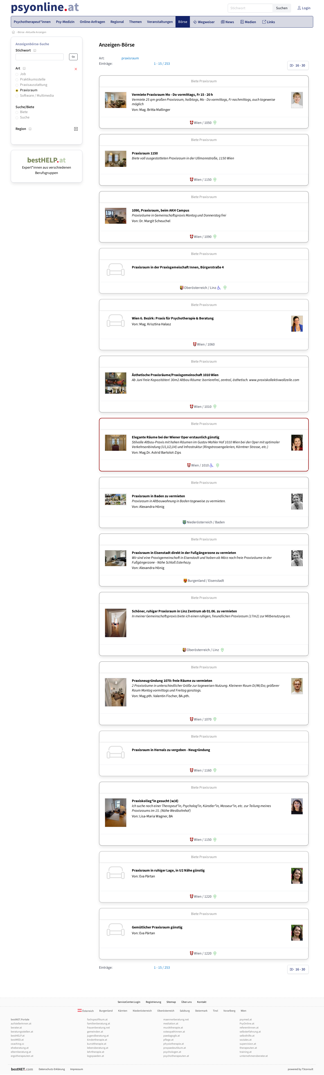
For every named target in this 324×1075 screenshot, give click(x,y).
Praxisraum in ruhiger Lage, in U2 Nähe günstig (168, 870)
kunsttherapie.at (96, 1044)
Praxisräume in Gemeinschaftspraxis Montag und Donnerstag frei (179, 215)
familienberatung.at (98, 1024)
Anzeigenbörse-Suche (32, 44)
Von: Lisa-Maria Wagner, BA (152, 816)
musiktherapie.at (173, 1028)
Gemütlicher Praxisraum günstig (157, 927)
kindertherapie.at (97, 1040)
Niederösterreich (142, 1011)
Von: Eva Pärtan (143, 876)
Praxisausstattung (33, 84)
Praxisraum (28, 90)
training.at (246, 1052)
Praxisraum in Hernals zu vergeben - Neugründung (171, 749)
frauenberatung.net (98, 1028)
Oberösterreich (165, 1011)
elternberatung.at (21, 1052)
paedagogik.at (171, 1036)
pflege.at (168, 1040)
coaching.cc (17, 1044)
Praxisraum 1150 (145, 153)
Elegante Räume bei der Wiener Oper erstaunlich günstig (175, 437)
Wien (243, 1011)
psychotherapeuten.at (176, 1056)
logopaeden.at (95, 1056)
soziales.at (246, 1040)
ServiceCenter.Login (129, 1002)
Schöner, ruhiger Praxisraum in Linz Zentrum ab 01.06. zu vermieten (184, 611)
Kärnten (122, 1011)
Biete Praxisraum (204, 81)
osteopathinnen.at (174, 1032)
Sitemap (171, 1002)
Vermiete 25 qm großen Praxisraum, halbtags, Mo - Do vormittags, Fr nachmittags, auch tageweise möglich (203, 102)
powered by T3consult (300, 1069)
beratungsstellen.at (22, 1032)
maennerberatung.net (176, 1019)
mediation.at (170, 1024)
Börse (21, 32)
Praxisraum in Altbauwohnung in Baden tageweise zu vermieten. (179, 501)
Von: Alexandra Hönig (148, 506)
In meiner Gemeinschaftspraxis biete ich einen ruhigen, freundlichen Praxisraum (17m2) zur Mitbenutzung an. (211, 616)
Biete (24, 111)
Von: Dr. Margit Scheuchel (151, 221)
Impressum (76, 1069)
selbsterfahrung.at (250, 1032)
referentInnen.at (249, 1028)
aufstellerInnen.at (21, 1024)
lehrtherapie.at (95, 1052)
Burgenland (106, 1011)
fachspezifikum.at (97, 1019)
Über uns (186, 1002)
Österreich (86, 1011)
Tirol (215, 1011)
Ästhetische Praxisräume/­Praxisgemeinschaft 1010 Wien (175, 374)
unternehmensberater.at (254, 1056)
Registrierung (153, 1002)
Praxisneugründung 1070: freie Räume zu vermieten (172, 680)
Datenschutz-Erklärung (52, 1069)
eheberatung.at (20, 1048)
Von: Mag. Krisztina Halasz (151, 324)
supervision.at (248, 1044)
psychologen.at (172, 1052)
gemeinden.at (95, 1032)
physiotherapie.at (173, 1044)
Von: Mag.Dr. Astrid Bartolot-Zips (156, 452)
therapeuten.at (248, 1048)
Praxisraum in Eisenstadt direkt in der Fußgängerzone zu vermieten (184, 552)
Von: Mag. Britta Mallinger (151, 109)
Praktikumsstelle (32, 79)
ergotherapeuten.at (22, 1056)
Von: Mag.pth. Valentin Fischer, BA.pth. (161, 696)
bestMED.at (17, 1040)
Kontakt (201, 1002)
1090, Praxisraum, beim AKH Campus (160, 210)
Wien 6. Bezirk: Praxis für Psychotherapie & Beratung (173, 318)
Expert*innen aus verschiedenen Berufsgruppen (46, 167)
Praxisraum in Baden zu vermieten (158, 496)
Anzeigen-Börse (117, 45)
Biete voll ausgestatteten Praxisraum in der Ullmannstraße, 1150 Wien (183, 158)
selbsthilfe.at (247, 1036)
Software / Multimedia (37, 95)
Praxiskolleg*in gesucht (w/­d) (155, 800)
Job (23, 73)
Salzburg (185, 1011)
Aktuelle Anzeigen (36, 32)
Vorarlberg (229, 1011)
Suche (24, 117)
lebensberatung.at (97, 1048)
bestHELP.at (18, 1036)
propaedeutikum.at (174, 1048)
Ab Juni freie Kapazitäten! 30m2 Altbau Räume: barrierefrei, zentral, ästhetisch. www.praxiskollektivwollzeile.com (216, 379)
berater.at (16, 1028)
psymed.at (246, 1019)
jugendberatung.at (98, 1036)
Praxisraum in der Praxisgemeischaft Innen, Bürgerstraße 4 (178, 267)
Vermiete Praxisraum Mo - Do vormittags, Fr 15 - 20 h (172, 94)
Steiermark (201, 1011)
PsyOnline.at (247, 1024)
